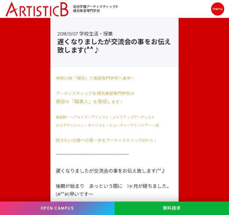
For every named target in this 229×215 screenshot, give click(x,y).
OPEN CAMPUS (57, 208)
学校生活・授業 (96, 34)
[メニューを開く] (217, 9)
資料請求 (172, 208)
